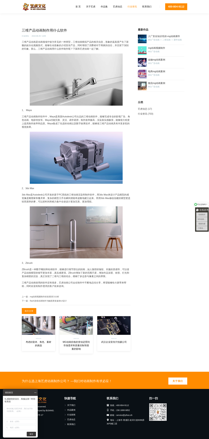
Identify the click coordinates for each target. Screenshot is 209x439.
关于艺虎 (90, 6)
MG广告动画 (154, 40)
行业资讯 (132, 6)
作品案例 (69, 410)
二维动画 (166, 40)
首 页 (78, 6)
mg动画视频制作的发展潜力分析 (44, 296)
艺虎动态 (117, 6)
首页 (24, 16)
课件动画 (178, 40)
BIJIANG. (50, 410)
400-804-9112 (176, 6)
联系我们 (147, 6)
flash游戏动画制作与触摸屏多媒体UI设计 (48, 301)
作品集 (104, 6)
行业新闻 (69, 415)
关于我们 (178, 381)
